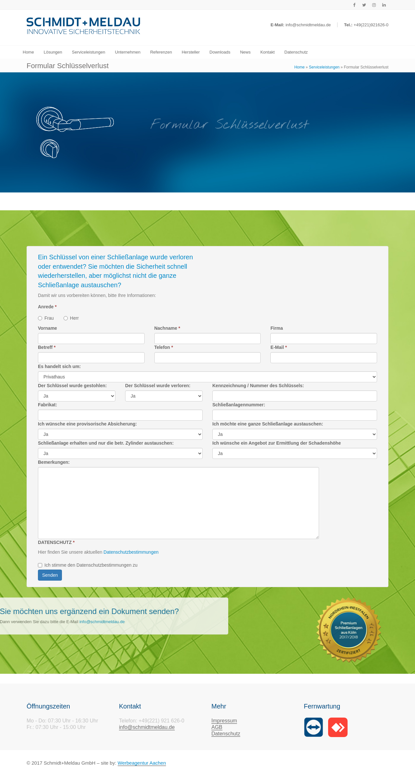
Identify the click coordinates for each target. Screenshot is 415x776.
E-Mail (278, 347)
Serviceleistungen (324, 67)
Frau (46, 318)
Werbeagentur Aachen (142, 763)
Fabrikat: (47, 404)
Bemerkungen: (54, 462)
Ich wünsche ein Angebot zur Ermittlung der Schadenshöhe (276, 443)
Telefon (163, 347)
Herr (71, 318)
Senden (50, 575)
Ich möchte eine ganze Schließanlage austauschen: (267, 423)
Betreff (46, 347)
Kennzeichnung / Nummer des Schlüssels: (258, 385)
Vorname (47, 328)
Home (299, 67)
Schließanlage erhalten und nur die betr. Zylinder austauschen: (106, 443)
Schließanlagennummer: (238, 404)
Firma (276, 328)
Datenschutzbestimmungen (130, 552)
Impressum (224, 720)
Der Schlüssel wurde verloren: (158, 385)
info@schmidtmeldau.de (147, 727)
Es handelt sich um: (59, 366)
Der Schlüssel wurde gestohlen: (72, 385)
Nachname (167, 328)
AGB (216, 727)
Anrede (47, 306)
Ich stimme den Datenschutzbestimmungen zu (87, 565)
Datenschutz (225, 733)
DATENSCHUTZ (56, 542)
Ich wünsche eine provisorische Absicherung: (87, 423)
